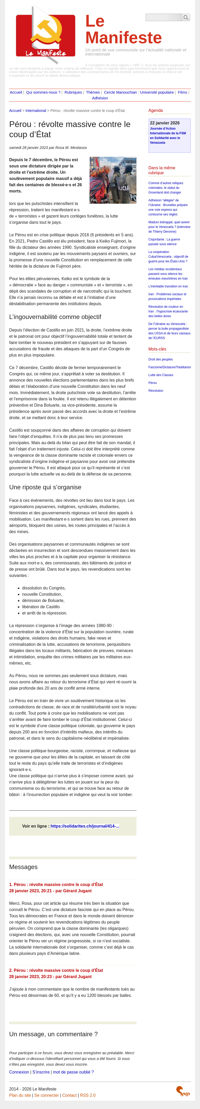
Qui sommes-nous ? (43, 92)
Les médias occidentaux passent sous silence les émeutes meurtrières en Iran (168, 273)
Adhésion (100, 98)
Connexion (19, 1072)
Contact (69, 1095)
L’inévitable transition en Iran (168, 286)
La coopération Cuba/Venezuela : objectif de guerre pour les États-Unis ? (168, 256)
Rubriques (73, 92)
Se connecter (46, 1095)
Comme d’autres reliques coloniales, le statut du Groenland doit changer (165, 187)
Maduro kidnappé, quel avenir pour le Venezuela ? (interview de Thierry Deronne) (169, 226)
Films (182, 92)
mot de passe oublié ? (73, 1072)
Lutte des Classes (160, 375)
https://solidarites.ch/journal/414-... (85, 826)
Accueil (16, 92)
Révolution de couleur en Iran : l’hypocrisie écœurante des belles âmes (168, 311)
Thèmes (93, 92)
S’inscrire (41, 1072)
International (36, 111)
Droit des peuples (160, 359)
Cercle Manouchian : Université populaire (139, 92)
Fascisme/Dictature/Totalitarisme (170, 367)
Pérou (152, 383)
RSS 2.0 (88, 1095)
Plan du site (20, 1095)
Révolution (155, 391)
